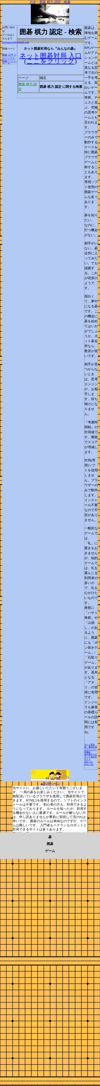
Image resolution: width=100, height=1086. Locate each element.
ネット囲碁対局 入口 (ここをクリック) (50, 58)
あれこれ (88, 762)
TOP (33, 2)
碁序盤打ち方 (90, 754)
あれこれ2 (89, 764)
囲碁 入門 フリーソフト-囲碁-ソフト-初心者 (9, 59)
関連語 (87, 752)
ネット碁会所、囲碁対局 (90, 745)
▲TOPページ (50, 783)
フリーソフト (90, 749)
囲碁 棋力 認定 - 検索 (54, 2)
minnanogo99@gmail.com (15, 42)
